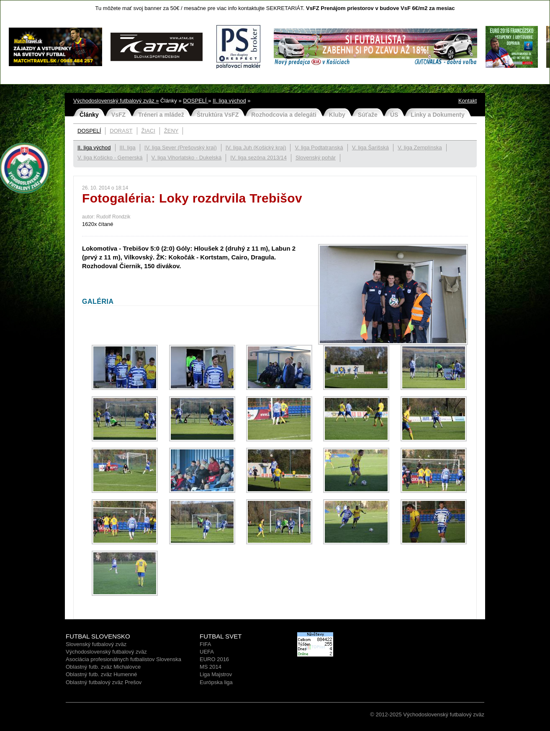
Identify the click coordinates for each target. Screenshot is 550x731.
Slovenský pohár (316, 157)
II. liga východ (229, 100)
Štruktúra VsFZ (218, 114)
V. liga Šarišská (370, 147)
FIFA (205, 644)
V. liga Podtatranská (319, 147)
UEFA (207, 652)
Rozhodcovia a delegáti (283, 114)
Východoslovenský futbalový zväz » (116, 100)
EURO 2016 (214, 659)
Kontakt (467, 100)
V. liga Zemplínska (420, 147)
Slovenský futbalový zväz (96, 644)
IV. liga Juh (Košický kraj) (256, 147)
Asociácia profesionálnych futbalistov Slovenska (123, 659)
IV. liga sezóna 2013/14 (258, 157)
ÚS (394, 114)
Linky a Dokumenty (437, 114)
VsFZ (118, 114)
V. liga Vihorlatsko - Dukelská (187, 157)
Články (89, 114)
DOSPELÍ (195, 100)
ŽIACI (148, 131)
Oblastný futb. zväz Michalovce (103, 667)
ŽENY (171, 131)
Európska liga (216, 682)
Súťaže (368, 114)
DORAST (121, 131)
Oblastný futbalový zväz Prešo (102, 682)
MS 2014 (210, 667)
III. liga (128, 147)
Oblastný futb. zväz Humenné (101, 674)
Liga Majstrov (216, 674)
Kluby (337, 114)
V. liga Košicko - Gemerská (110, 157)
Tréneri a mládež (161, 114)
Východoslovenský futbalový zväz (106, 652)
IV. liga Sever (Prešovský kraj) (180, 147)
